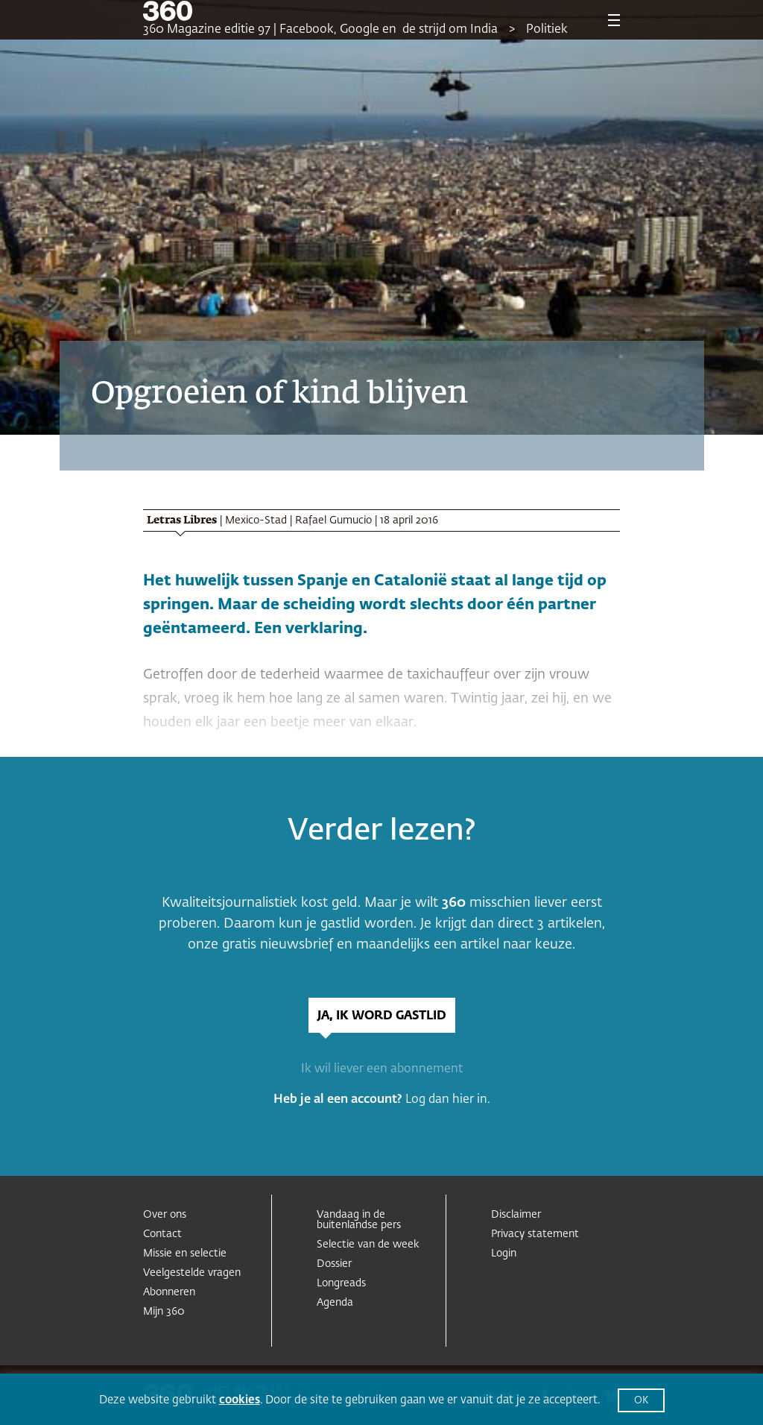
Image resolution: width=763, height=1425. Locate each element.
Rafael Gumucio (333, 520)
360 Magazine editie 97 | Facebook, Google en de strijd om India (320, 30)
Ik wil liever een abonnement (382, 1069)
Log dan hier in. (447, 1100)
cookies (239, 1400)
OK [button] (641, 1401)
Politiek (547, 30)
